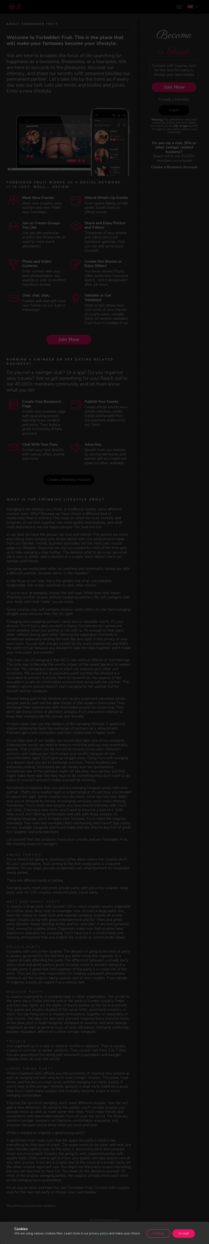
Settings (158, 1233)
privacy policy (98, 1233)
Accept (183, 1233)
